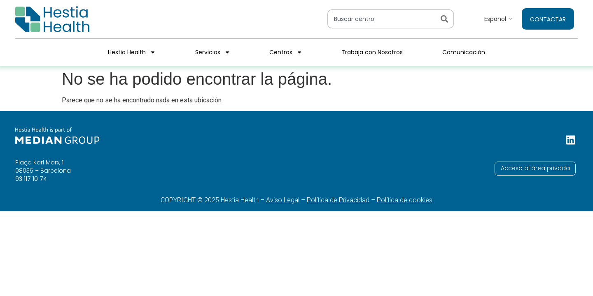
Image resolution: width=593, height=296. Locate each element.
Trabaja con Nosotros (372, 52)
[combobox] (382, 19)
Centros (285, 52)
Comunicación (463, 52)
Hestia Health (132, 52)
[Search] (446, 19)
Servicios (212, 52)
